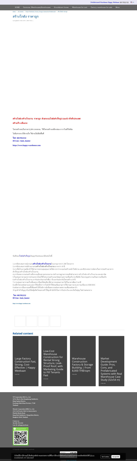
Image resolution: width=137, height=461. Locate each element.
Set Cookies (105, 456)
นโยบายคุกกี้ (30, 457)
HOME (17, 7)
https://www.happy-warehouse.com (27, 145)
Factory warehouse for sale (101, 7)
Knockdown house (61, 7)
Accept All (116, 456)
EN (132, 2)
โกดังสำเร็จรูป (56, 119)
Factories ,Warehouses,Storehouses (36, 7)
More (118, 7)
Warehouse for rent (79, 7)
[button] (123, 7)
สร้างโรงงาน (27, 119)
